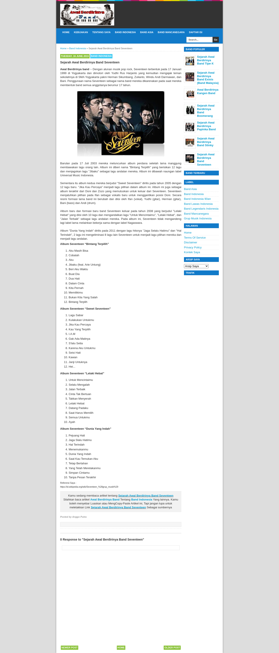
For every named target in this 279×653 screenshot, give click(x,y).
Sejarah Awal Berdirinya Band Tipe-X (205, 60)
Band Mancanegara (171, 32)
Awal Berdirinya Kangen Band (207, 91)
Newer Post (69, 647)
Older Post (172, 647)
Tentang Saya (101, 32)
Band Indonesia (125, 32)
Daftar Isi (195, 32)
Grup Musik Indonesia (197, 218)
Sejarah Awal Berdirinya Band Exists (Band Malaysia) (208, 78)
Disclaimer (190, 242)
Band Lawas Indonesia (198, 203)
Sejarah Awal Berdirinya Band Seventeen (145, 495)
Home (66, 32)
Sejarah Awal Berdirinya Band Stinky (205, 142)
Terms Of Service (195, 237)
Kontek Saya (192, 252)
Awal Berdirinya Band (104, 499)
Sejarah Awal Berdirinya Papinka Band (206, 126)
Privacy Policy (193, 247)
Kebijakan (81, 32)
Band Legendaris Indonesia (201, 208)
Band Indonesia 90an (197, 198)
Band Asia (146, 32)
